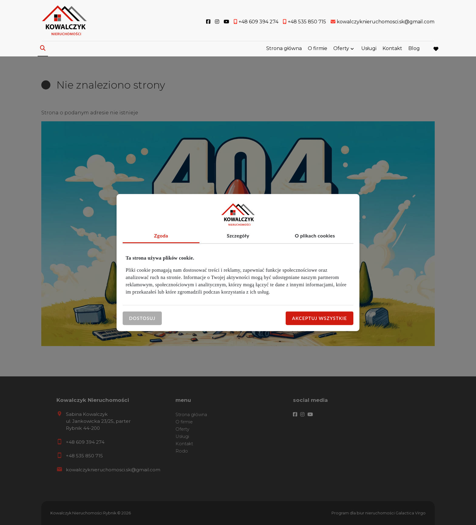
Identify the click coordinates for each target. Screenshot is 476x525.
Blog (414, 49)
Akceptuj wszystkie (319, 318)
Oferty (341, 49)
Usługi (368, 49)
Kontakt (392, 49)
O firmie (317, 49)
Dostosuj (142, 318)
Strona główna (284, 49)
